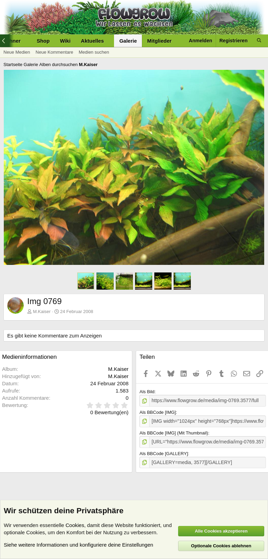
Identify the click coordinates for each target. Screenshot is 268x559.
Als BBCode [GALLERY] (164, 451)
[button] (109, 40)
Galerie (128, 41)
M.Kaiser (42, 311)
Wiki (65, 41)
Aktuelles (92, 41)
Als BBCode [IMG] (158, 412)
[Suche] (259, 40)
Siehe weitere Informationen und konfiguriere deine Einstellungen (78, 545)
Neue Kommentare (54, 52)
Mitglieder (159, 41)
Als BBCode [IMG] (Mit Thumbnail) (174, 431)
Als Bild (147, 391)
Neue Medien (16, 52)
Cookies (74, 525)
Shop (43, 41)
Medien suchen (94, 52)
